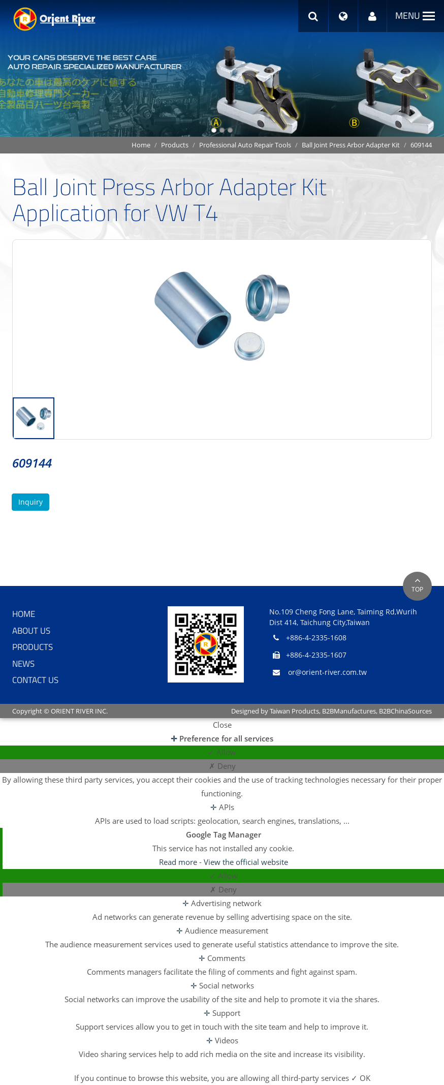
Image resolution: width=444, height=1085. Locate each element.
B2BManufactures (349, 711)
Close (222, 725)
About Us (31, 630)
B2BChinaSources (405, 711)
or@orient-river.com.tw (327, 672)
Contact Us (35, 680)
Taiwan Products (294, 711)
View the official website (246, 862)
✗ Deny (222, 766)
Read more (179, 862)
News (23, 663)
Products (174, 144)
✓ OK (360, 1078)
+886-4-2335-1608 (316, 637)
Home (141, 144)
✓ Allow (222, 752)
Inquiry (30, 502)
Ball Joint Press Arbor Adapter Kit (351, 144)
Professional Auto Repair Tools (245, 144)
